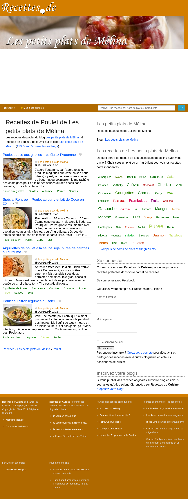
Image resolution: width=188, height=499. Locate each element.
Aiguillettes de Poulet (15, 288)
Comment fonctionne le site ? (115, 415)
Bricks (142, 177)
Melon (176, 209)
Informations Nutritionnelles (70, 469)
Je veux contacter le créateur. (68, 429)
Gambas (168, 200)
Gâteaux (125, 209)
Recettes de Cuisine (12, 401)
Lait (50, 239)
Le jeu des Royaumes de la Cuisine (118, 435)
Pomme (129, 227)
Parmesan (162, 217)
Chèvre (133, 184)
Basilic (131, 176)
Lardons (146, 209)
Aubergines (104, 177)
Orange (148, 217)
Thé (114, 243)
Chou (178, 185)
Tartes (103, 243)
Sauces (73, 191)
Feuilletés (103, 200)
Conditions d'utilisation (17, 426)
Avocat (119, 176)
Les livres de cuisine (156, 415)
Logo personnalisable (111, 428)
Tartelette (175, 235)
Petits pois (105, 227)
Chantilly (117, 185)
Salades (130, 235)
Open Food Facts (62, 480)
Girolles (33, 191)
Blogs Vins (151, 421)
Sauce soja (38, 288)
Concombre (104, 193)
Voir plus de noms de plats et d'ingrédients (128, 249)
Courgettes (124, 193)
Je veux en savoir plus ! (65, 416)
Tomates (137, 243)
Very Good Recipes (16, 469)
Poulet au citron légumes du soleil (29, 301)
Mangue (161, 209)
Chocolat (148, 185)
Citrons (45, 337)
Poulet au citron (12, 337)
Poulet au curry (12, 239)
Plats (118, 227)
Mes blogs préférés (32, 107)
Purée (6, 292)
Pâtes (176, 217)
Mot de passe (104, 319)
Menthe (104, 217)
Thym (124, 243)
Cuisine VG (152, 428)
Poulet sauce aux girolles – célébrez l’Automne (39, 155)
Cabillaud (156, 177)
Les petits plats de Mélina (62, 137)
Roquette (116, 235)
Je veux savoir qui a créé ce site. (70, 422)
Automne (47, 191)
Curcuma (69, 288)
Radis (170, 227)
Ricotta (102, 235)
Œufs (136, 217)
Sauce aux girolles (13, 191)
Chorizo (164, 184)
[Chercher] (181, 108)
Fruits (155, 201)
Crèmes (144, 193)
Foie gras (119, 200)
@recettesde (69, 436)
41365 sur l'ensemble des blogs (37, 146)
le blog (56, 436)
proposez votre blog (110, 388)
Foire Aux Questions (110, 421)
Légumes (31, 337)
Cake (171, 177)
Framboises (138, 201)
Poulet (61, 191)
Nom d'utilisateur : (107, 296)
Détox (169, 193)
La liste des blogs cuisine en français (165, 408)
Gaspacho (107, 208)
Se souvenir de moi (112, 342)
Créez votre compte (140, 352)
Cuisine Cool (153, 439)
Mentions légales (15, 419)
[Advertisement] (94, 76)
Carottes (54, 288)
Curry (40, 239)
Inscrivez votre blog (110, 408)
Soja (30, 292)
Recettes (9, 108)
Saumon (159, 235)
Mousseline (121, 217)
